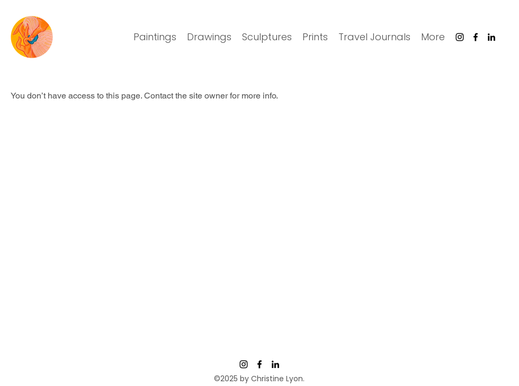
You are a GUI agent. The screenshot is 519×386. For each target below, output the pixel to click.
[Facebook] (475, 37)
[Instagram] (459, 37)
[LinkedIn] (491, 37)
